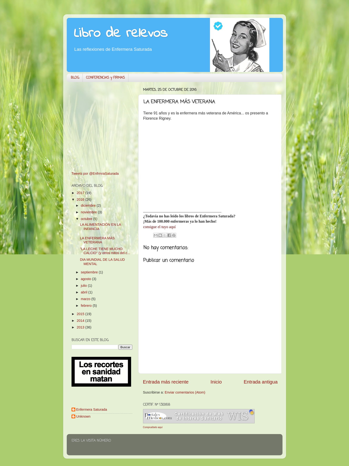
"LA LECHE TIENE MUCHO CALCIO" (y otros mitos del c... (105, 251)
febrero (87, 305)
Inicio (216, 381)
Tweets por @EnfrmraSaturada (95, 173)
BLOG (75, 77)
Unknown (83, 416)
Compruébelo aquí (153, 427)
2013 (81, 327)
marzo (86, 299)
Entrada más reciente (166, 381)
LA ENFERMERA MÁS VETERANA (97, 240)
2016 (81, 199)
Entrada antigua (260, 381)
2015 (81, 314)
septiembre (90, 272)
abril (84, 292)
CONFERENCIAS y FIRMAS (105, 77)
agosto (86, 279)
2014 (81, 321)
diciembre (89, 205)
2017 (81, 193)
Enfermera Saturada (91, 409)
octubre (87, 219)
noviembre (89, 212)
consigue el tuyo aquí (159, 227)
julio (84, 285)
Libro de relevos (121, 33)
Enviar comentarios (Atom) (185, 392)
